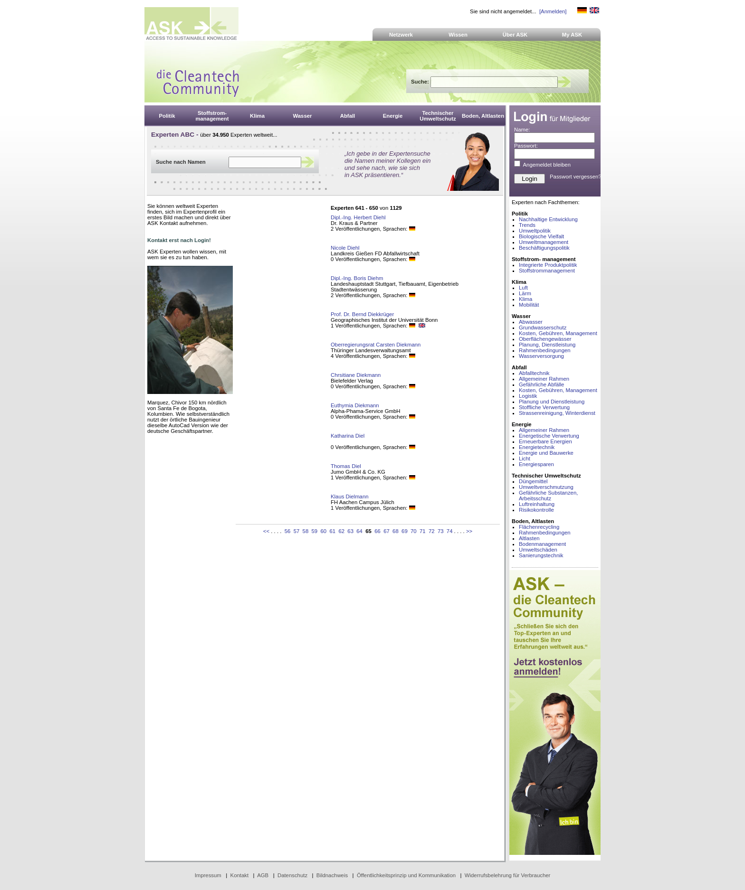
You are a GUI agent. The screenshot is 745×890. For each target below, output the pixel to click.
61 (332, 531)
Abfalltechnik (534, 373)
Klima (525, 299)
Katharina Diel (347, 436)
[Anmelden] (552, 11)
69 (404, 531)
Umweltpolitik (535, 231)
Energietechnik (536, 447)
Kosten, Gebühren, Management (558, 333)
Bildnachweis (332, 875)
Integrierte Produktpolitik (548, 265)
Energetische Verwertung (549, 436)
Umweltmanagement (543, 242)
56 (288, 531)
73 (441, 531)
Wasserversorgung (541, 356)
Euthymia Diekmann (355, 405)
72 (432, 531)
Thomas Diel (346, 466)
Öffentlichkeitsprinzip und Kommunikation (406, 875)
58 (306, 531)
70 (414, 531)
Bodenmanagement (542, 544)
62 (341, 531)
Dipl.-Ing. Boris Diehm (357, 278)
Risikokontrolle (536, 510)
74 (450, 531)
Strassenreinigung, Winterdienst (557, 413)
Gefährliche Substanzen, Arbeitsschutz (548, 495)
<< (266, 531)
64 (359, 531)
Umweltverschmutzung (546, 487)
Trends (527, 225)
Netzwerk (401, 34)
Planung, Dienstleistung (547, 344)
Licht (524, 458)
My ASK (572, 34)
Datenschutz (292, 875)
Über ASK (515, 34)
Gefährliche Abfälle (541, 384)
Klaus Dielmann (350, 496)
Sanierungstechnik (541, 555)
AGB (262, 875)
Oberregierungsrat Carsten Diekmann (375, 344)
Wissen (458, 34)
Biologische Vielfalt (541, 236)
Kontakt (239, 875)
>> (469, 531)
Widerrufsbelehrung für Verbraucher (508, 875)
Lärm (525, 293)
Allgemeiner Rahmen (544, 379)
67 (386, 531)
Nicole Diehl (345, 248)
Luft (523, 287)
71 (423, 531)
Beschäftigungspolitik (544, 248)
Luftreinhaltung (536, 504)
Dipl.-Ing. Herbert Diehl (358, 217)
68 (395, 531)
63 (350, 531)
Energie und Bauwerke (546, 453)
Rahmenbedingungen (545, 350)
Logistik (528, 396)
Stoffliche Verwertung (544, 407)
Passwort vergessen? (576, 176)
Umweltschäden (538, 550)
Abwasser (531, 322)
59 (315, 531)
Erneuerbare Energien (545, 441)
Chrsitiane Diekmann (356, 375)
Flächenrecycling (539, 527)
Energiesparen (536, 464)
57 (297, 531)
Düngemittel (533, 481)
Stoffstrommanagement (547, 270)
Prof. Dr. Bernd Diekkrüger (362, 314)
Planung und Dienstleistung (551, 401)
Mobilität (529, 305)
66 (377, 531)
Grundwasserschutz (542, 327)
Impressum (208, 875)
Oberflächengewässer (545, 339)
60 (323, 531)
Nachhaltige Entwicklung (548, 219)
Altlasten (529, 538)
